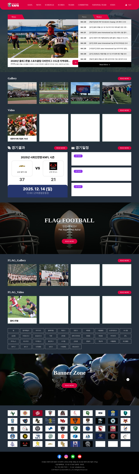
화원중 (101, 336)
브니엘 (126, 330)
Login (128, 4)
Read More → (105, 65)
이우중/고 (38, 341)
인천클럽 (38, 347)
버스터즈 (26, 341)
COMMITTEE (83, 5)
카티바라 (113, 336)
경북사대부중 (76, 336)
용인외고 (51, 341)
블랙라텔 (51, 330)
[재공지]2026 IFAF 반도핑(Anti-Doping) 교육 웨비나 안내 (107, 22)
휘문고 (63, 330)
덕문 (51, 336)
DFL (125, 336)
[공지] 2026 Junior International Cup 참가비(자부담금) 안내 (108, 43)
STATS (112, 5)
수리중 (63, 341)
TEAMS (71, 5)
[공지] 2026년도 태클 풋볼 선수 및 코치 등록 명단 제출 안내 (107, 54)
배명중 (88, 330)
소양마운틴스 (113, 330)
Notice (99, 17)
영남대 (101, 341)
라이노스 (13, 341)
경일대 (88, 341)
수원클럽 (63, 347)
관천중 (63, 336)
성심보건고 (38, 336)
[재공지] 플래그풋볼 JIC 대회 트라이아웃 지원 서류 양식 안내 (108, 59)
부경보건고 (26, 336)
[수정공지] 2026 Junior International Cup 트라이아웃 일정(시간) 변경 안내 (112, 48)
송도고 (26, 347)
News (84, 17)
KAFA (30, 5)
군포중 (76, 341)
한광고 (76, 330)
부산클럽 (125, 341)
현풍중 (88, 336)
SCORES (61, 5)
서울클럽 (100, 330)
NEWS (38, 5)
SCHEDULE (49, 5)
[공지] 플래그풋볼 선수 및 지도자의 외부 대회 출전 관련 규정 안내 (109, 27)
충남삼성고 (75, 347)
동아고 (13, 347)
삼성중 (13, 336)
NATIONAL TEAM (99, 5)
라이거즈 (38, 330)
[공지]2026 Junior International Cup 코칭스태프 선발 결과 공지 (109, 32)
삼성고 (51, 347)
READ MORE (124, 78)
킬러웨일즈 (26, 330)
